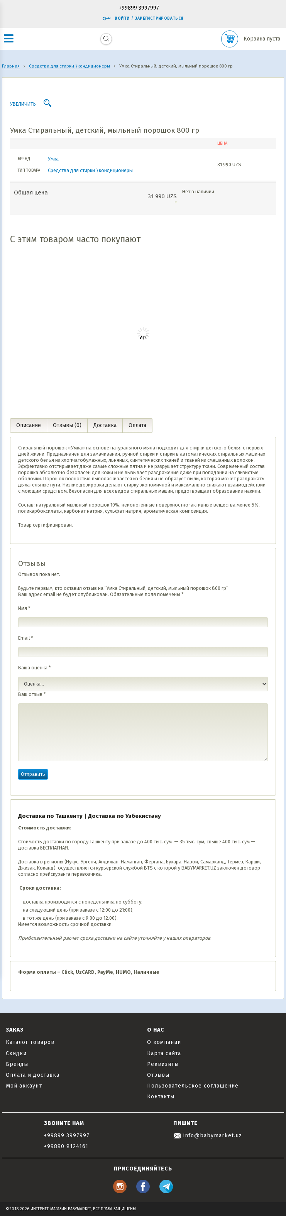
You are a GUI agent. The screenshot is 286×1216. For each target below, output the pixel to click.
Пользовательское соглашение (193, 1086)
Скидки (16, 1053)
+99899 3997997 (139, 8)
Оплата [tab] (137, 425)
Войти (115, 18)
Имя (24, 608)
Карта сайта (164, 1053)
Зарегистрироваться (159, 18)
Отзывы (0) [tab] (67, 425)
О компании (164, 1042)
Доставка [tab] (105, 425)
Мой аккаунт (24, 1086)
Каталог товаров (30, 1042)
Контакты (160, 1096)
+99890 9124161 (66, 1146)
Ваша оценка (34, 667)
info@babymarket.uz (207, 1135)
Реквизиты (163, 1064)
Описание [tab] (28, 425)
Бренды (17, 1064)
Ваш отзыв (32, 694)
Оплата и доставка (32, 1075)
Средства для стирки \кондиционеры (90, 170)
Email (25, 638)
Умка (53, 159)
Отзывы (158, 1075)
